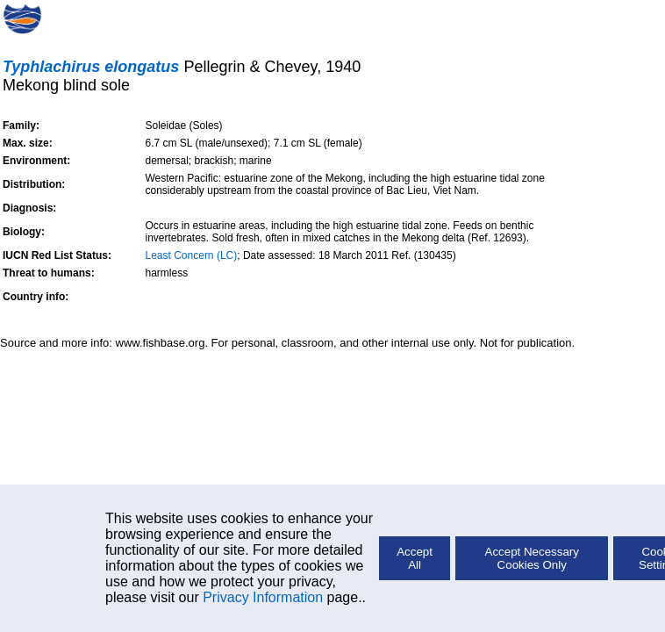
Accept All (415, 558)
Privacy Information (263, 597)
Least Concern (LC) (192, 255)
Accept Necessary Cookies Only (532, 558)
